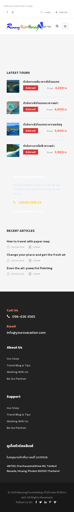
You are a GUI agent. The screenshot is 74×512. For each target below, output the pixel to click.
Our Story (13, 358)
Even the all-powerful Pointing (29, 268)
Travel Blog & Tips (18, 365)
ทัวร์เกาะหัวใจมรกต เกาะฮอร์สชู (42, 124)
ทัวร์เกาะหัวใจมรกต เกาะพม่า (40, 103)
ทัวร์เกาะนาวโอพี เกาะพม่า (38, 146)
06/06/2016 (18, 247)
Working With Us (17, 372)
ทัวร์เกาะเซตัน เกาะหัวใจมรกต (41, 81)
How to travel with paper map (28, 241)
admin (36, 247)
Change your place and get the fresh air (36, 254)
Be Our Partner (16, 378)
